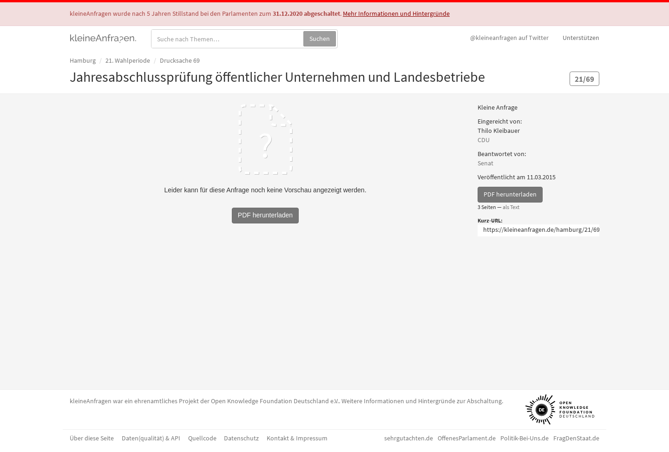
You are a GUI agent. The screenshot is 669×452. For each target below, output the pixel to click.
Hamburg (83, 60)
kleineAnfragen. (103, 37)
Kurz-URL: (490, 220)
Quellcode (202, 438)
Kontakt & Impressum (297, 438)
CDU (484, 140)
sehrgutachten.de (408, 438)
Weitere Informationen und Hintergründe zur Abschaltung (421, 401)
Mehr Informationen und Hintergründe (396, 13)
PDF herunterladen (510, 194)
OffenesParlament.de (467, 438)
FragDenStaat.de (576, 438)
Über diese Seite (92, 438)
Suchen (319, 38)
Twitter (509, 37)
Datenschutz (241, 438)
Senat (485, 163)
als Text (511, 206)
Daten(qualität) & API (151, 438)
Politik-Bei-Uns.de (524, 438)
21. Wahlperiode (127, 60)
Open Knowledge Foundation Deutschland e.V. (275, 401)
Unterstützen (581, 37)
